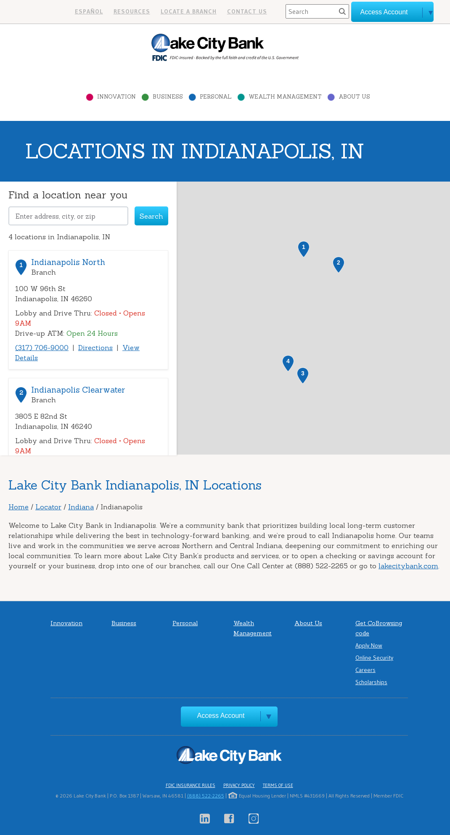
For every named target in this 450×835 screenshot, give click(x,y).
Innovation (116, 96)
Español (89, 11)
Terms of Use (278, 785)
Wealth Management (285, 96)
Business (168, 96)
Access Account (221, 715)
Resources (132, 11)
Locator (48, 507)
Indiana (81, 507)
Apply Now (368, 645)
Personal (216, 96)
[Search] (317, 11)
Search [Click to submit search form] (151, 216)
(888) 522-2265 (205, 795)
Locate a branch (189, 11)
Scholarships (371, 682)
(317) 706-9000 (42, 347)
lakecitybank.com (408, 566)
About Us (354, 96)
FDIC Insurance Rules (190, 785)
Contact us (247, 11)
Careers (365, 670)
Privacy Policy (239, 785)
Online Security (374, 657)
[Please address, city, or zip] (68, 215)
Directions (95, 347)
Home (18, 507)
